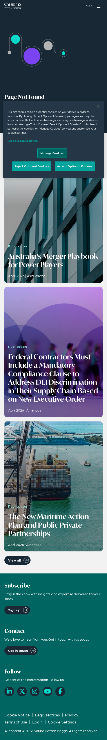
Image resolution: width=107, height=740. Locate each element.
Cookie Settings (62, 721)
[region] (53, 139)
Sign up (14, 610)
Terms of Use (15, 721)
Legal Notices (47, 714)
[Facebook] (60, 691)
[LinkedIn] (9, 691)
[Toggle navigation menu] (93, 6)
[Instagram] (35, 691)
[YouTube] (47, 691)
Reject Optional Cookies (32, 166)
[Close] (98, 106)
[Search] (79, 6)
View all (14, 560)
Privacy (71, 714)
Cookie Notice (17, 714)
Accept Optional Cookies (74, 166)
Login (37, 721)
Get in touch (18, 650)
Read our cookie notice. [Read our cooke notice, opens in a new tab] (22, 141)
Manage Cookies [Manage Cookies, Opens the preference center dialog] (52, 153)
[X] (22, 691)
